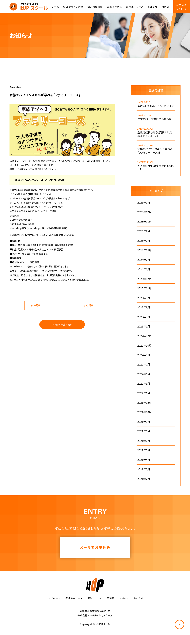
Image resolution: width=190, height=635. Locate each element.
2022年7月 (143, 364)
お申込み (139, 598)
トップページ (54, 598)
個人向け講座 (95, 6)
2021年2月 (143, 478)
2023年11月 (144, 288)
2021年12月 (144, 402)
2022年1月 (143, 393)
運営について (94, 598)
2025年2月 (143, 240)
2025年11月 (144, 221)
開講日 (165, 6)
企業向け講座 (114, 6)
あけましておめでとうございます (155, 106)
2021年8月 (143, 431)
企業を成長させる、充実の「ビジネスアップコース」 (155, 134)
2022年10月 (144, 345)
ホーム (55, 6)
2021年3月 (143, 469)
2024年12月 (144, 250)
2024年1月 (143, 269)
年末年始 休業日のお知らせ (154, 119)
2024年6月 (143, 259)
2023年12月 (144, 278)
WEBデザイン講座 (73, 6)
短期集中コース (134, 6)
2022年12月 (144, 336)
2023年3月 (143, 317)
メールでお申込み (95, 547)
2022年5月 (143, 383)
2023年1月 (143, 326)
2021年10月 (144, 412)
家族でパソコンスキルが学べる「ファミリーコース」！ (154, 150)
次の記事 (88, 305)
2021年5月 (143, 450)
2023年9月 (143, 298)
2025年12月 (144, 212)
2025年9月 (143, 231)
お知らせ (152, 6)
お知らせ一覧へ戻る (62, 324)
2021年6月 (143, 440)
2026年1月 (143, 202)
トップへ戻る (179, 624)
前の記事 (36, 305)
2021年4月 (143, 459)
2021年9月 (143, 421)
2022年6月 (143, 374)
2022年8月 (143, 355)
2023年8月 (143, 307)
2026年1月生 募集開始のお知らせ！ (155, 167)
